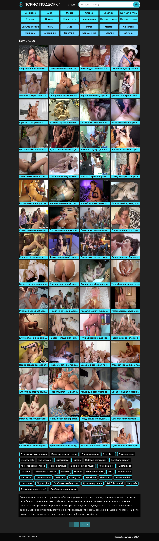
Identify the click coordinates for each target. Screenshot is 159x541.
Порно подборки (39, 4)
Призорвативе (43, 477)
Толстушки (69, 33)
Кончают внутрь (128, 13)
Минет (69, 13)
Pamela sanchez (58, 466)
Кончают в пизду (109, 19)
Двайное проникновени (63, 489)
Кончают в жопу (128, 19)
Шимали (25, 472)
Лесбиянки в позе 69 (45, 472)
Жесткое (108, 13)
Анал (49, 13)
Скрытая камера (30, 27)
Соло (69, 27)
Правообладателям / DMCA (126, 537)
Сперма (89, 13)
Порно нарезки (28, 536)
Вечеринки (50, 33)
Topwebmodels (123, 477)
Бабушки (128, 33)
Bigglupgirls (43, 483)
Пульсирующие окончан (34, 454)
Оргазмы (50, 19)
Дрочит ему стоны (92, 483)
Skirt (110, 472)
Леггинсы (26, 477)
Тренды (70, 5)
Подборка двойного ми (66, 483)
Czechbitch (108, 454)
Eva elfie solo (44, 460)
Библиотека (62, 460)
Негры (49, 27)
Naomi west (26, 483)
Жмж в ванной (106, 466)
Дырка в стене (126, 454)
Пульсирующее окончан (64, 454)
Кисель (77, 460)
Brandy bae (74, 477)
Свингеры (128, 27)
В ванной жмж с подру (82, 466)
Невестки (109, 33)
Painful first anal (115, 483)
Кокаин (78, 472)
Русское (30, 19)
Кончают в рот (89, 19)
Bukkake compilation (95, 460)
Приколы (30, 33)
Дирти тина (125, 466)
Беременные (89, 33)
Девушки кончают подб (33, 489)
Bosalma (65, 472)
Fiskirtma (60, 477)
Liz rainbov (105, 477)
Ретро (89, 27)
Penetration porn (94, 472)
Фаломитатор (124, 472)
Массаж (109, 27)
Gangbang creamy (120, 460)
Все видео (30, 13)
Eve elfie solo (27, 460)
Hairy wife (132, 483)
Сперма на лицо (90, 454)
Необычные (69, 19)
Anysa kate (90, 477)
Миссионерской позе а (33, 466)
